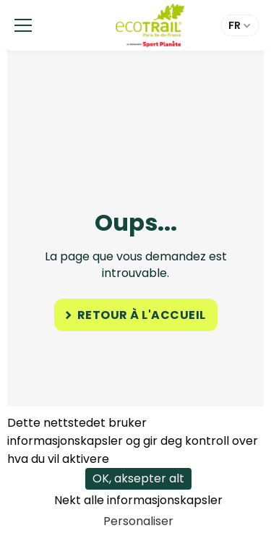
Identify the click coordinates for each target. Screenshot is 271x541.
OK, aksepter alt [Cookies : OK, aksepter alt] (138, 478)
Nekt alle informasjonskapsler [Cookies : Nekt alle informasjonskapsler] (138, 500)
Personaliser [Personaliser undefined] (138, 521)
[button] (23, 25)
